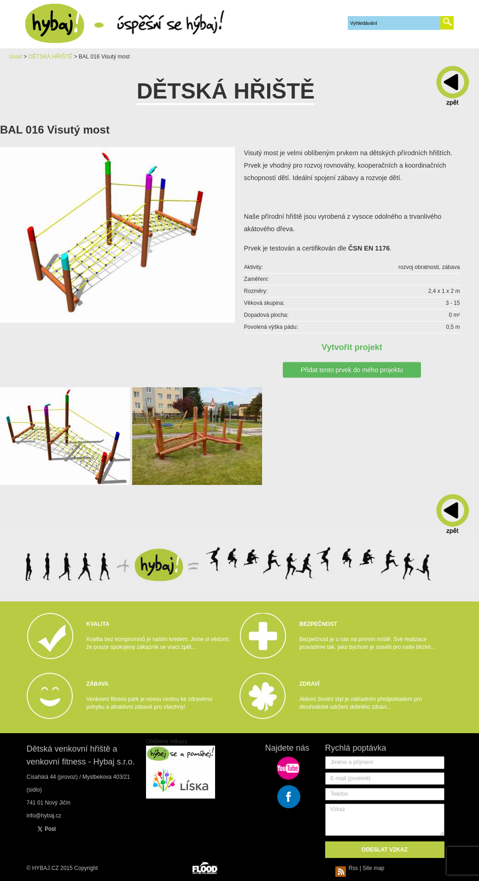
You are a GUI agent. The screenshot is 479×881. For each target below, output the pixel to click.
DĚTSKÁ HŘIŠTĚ (50, 56)
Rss (348, 868)
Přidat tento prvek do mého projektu (352, 369)
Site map (373, 868)
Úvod (15, 56)
